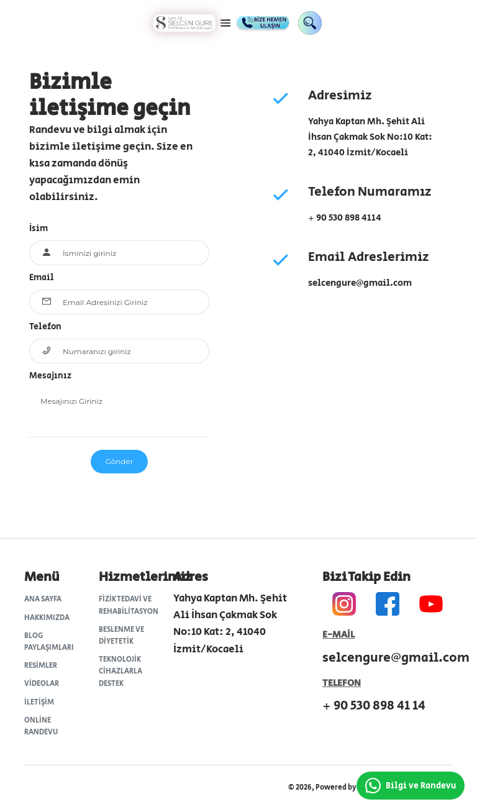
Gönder (119, 461)
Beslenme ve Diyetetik (121, 635)
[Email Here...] (130, 302)
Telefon (45, 327)
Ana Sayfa (42, 599)
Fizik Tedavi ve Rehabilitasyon (128, 605)
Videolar (41, 683)
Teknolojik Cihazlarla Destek (120, 671)
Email (41, 277)
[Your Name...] (130, 252)
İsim (38, 228)
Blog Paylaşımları (49, 642)
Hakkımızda (47, 618)
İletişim (39, 702)
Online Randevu (41, 726)
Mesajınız (50, 376)
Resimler (40, 665)
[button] (225, 23)
